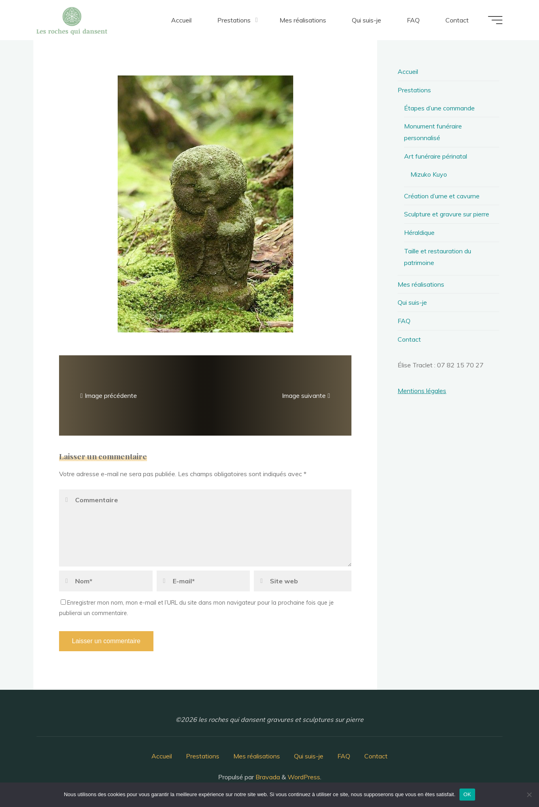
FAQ (404, 321)
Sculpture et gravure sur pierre (446, 214)
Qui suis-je (412, 302)
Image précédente (107, 395)
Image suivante (307, 395)
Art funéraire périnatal (435, 156)
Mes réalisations (421, 284)
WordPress (304, 777)
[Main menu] (495, 20)
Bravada (267, 777)
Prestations (414, 90)
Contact (409, 339)
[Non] (529, 795)
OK (467, 794)
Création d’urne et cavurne (442, 196)
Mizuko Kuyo (428, 174)
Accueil (408, 71)
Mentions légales (422, 391)
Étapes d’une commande (439, 108)
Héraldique (419, 232)
